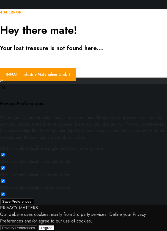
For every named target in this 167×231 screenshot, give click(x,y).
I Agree (46, 228)
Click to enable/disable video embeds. (36, 188)
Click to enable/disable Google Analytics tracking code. (52, 148)
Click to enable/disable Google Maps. (36, 175)
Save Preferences (16, 201)
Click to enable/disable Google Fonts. (35, 161)
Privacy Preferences (18, 228)
